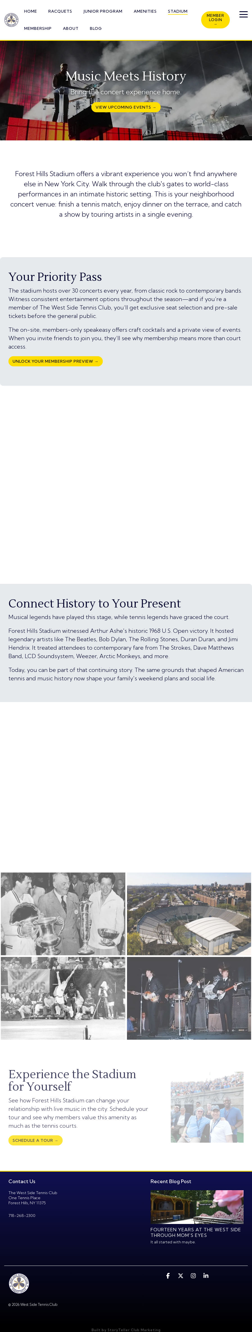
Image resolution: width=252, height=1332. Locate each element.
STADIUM (178, 11)
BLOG (96, 28)
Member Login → (215, 19)
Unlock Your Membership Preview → (56, 361)
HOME (30, 11)
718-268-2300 (21, 1215)
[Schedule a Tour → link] (35, 1140)
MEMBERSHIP (38, 28)
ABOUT (71, 28)
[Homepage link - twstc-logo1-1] (18, 1290)
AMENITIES (145, 11)
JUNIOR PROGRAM (102, 11)
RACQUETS (60, 11)
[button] (243, 14)
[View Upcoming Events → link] (126, 107)
